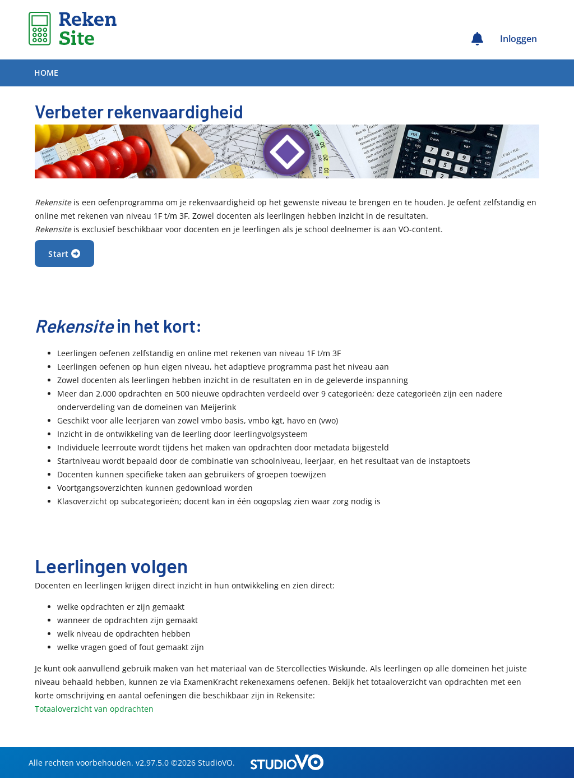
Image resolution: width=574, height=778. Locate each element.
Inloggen (518, 39)
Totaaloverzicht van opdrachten (94, 708)
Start (64, 253)
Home (46, 72)
